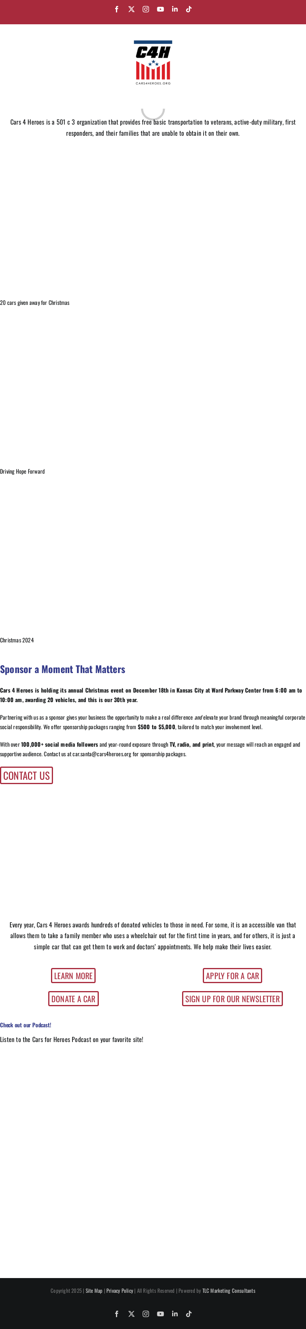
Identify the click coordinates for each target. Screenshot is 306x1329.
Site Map (94, 1290)
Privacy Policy (119, 1290)
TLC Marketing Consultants (228, 1290)
